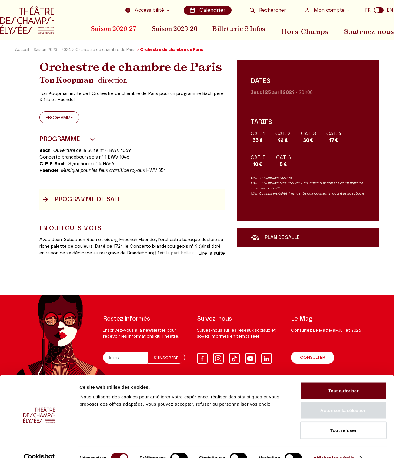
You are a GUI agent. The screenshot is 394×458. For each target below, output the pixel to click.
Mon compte (325, 10)
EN (390, 10)
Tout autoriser (343, 378)
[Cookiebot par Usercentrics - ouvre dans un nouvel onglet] (39, 446)
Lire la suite (211, 259)
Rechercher (268, 10)
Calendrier (208, 10)
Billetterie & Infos (245, 28)
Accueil (22, 55)
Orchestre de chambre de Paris (105, 55)
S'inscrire (166, 358)
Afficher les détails (333, 446)
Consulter (312, 358)
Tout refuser (343, 418)
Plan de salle (275, 243)
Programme (59, 123)
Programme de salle (83, 205)
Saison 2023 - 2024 (52, 55)
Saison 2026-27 (113, 28)
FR (368, 10)
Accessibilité (148, 10)
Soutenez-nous (372, 28)
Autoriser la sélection (343, 398)
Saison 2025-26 (177, 28)
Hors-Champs (310, 28)
